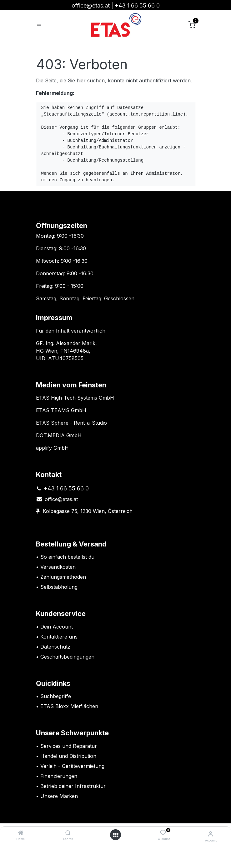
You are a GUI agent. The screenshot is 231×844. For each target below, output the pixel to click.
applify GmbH (52, 448)
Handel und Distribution (68, 756)
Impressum (54, 317)
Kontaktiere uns (59, 637)
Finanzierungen (58, 776)
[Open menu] (115, 835)
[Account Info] (210, 833)
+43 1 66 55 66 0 (137, 5)
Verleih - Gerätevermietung (72, 766)
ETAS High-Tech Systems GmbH (75, 398)
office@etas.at (91, 5)
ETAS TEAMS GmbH (61, 410)
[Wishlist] (163, 833)
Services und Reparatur (68, 746)
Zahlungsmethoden (63, 577)
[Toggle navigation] (39, 25)
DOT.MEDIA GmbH (59, 435)
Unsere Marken (59, 796)
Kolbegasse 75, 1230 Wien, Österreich (88, 511)
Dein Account (56, 627)
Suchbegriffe (55, 696)
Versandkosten (58, 567)
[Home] (20, 833)
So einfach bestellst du (67, 557)
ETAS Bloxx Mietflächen (69, 706)
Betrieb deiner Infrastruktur (73, 786)
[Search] (68, 833)
